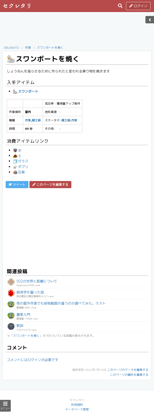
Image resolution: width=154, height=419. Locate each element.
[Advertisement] (77, 30)
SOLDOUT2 (11, 47)
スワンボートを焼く (50, 47)
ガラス (20, 161)
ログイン (138, 5)
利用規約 (77, 405)
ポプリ (20, 166)
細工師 (36, 120)
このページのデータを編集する (127, 370)
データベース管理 (77, 409)
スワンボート (25, 91)
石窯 (19, 172)
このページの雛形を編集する (129, 375)
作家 (28, 120)
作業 (28, 47)
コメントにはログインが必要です (32, 359)
